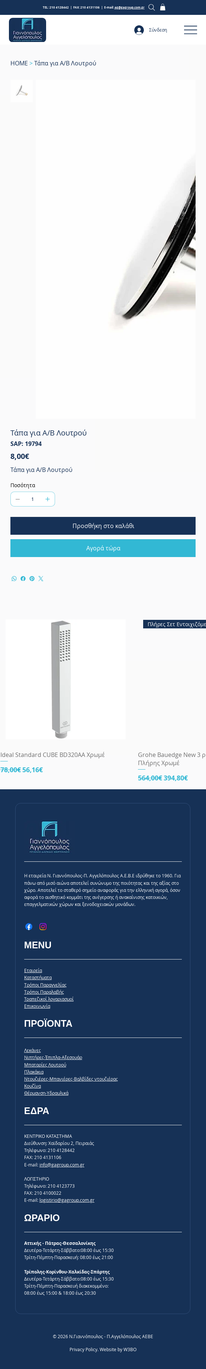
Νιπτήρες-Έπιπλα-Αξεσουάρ (53, 1057)
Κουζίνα (32, 1086)
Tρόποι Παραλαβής (44, 992)
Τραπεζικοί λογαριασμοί (49, 999)
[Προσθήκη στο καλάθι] (103, 526)
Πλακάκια (34, 1072)
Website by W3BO (118, 1349)
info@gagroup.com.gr (61, 1165)
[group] (103, 699)
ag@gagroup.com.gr (130, 7)
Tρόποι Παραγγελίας (45, 985)
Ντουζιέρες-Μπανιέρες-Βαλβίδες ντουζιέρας (71, 1079)
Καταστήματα (38, 977)
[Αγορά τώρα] (103, 548)
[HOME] (19, 63)
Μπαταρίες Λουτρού (45, 1065)
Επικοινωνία (37, 1006)
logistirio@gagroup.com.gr (66, 1200)
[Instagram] (43, 926)
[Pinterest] (32, 578)
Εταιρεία (33, 970)
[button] (162, 7)
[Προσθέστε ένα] (47, 499)
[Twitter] (41, 578)
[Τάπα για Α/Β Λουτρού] (65, 63)
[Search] (152, 7)
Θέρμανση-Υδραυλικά (46, 1093)
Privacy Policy (83, 1349)
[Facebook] (23, 578)
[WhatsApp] (14, 578)
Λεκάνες (32, 1050)
